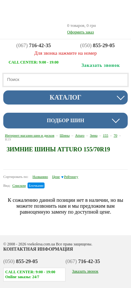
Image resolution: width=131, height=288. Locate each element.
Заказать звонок (85, 271)
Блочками (35, 185)
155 (105, 135)
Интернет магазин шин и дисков (29, 135)
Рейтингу (71, 177)
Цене (56, 177)
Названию (40, 177)
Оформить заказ (80, 32)
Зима (93, 135)
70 (115, 135)
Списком (19, 185)
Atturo (79, 135)
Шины (64, 135)
